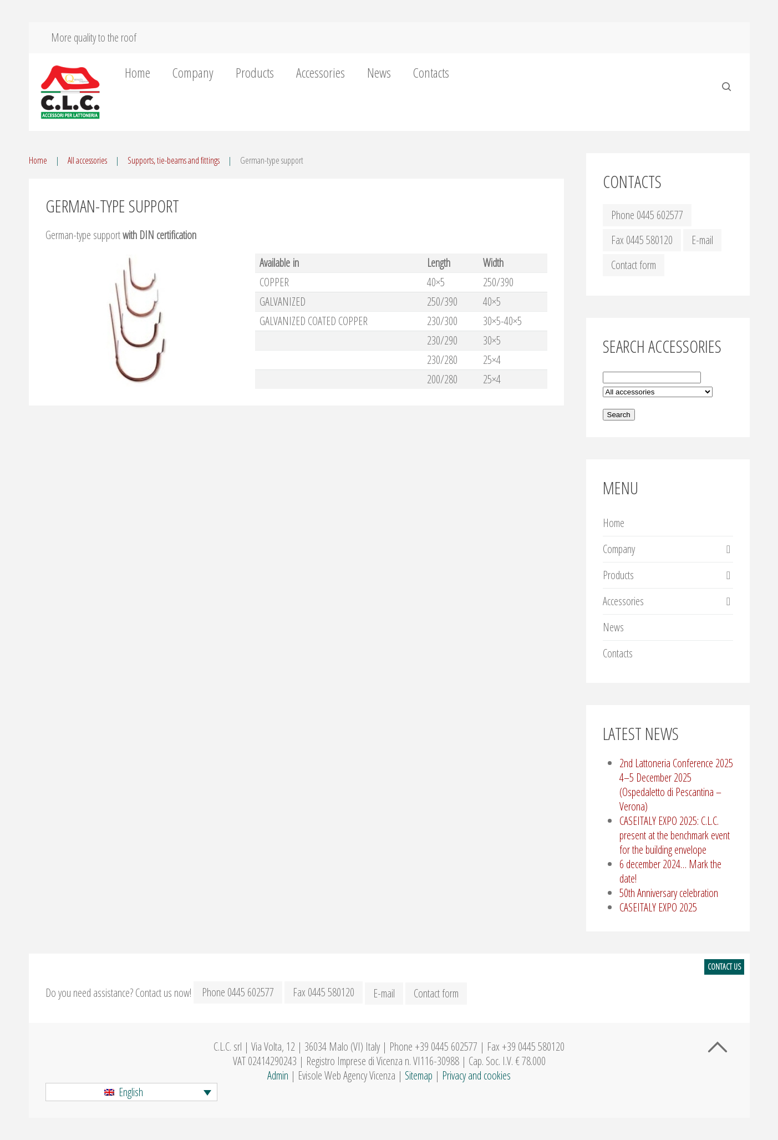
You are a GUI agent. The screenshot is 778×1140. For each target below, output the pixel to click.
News (379, 73)
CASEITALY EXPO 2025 (658, 907)
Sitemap (419, 1075)
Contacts (431, 73)
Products (255, 73)
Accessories (320, 73)
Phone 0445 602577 (647, 214)
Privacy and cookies (476, 1075)
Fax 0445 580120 (642, 239)
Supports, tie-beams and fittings (174, 160)
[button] (131, 1092)
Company (192, 73)
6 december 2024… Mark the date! (670, 871)
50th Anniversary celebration (668, 892)
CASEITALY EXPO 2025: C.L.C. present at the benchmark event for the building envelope (674, 835)
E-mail (702, 239)
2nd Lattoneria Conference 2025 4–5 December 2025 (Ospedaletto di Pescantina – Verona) (676, 785)
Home (137, 73)
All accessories (87, 160)
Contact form (633, 264)
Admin (277, 1075)
